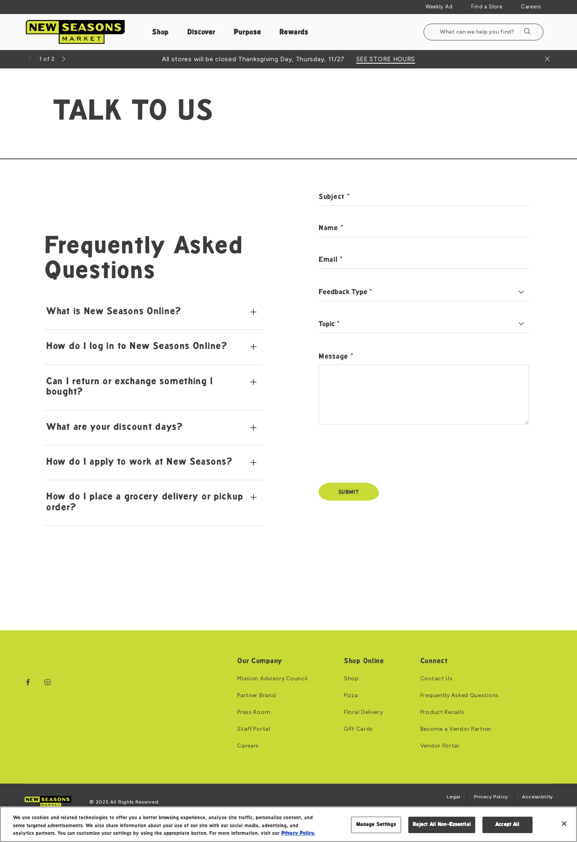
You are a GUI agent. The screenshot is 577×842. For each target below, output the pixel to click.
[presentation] (379, 459)
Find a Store (486, 7)
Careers (531, 7)
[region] (288, 824)
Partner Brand (256, 695)
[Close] (564, 823)
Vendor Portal (439, 746)
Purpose (247, 32)
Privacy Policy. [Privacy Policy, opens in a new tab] (298, 833)
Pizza (351, 695)
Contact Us (436, 679)
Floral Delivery (363, 712)
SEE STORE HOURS (386, 59)
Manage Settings (376, 824)
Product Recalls (442, 712)
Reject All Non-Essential (442, 824)
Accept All (507, 824)
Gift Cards (358, 729)
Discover (201, 32)
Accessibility (537, 797)
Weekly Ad (439, 7)
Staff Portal (253, 729)
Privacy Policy (491, 797)
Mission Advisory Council (272, 679)
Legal (453, 797)
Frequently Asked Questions (459, 695)
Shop (160, 32)
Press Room (253, 712)
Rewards (293, 32)
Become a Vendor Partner (456, 729)
